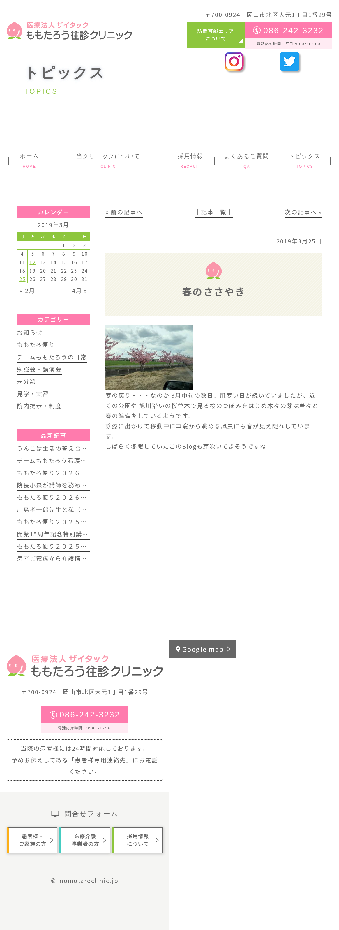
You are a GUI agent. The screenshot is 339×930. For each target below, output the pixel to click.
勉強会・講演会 (39, 369)
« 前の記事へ (124, 212)
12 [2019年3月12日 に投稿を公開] (32, 262)
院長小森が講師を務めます (55, 485)
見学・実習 (33, 393)
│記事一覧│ (214, 212)
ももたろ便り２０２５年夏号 (58, 546)
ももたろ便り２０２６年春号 (58, 472)
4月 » (79, 290)
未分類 (26, 381)
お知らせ (30, 332)
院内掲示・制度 (39, 406)
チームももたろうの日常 (52, 357)
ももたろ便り (36, 344)
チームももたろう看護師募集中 (61, 460)
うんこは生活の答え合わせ (55, 448)
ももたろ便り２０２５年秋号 (58, 521)
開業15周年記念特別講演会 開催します (73, 534)
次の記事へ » (303, 212)
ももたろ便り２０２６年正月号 (61, 497)
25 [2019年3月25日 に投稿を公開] (22, 279)
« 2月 (27, 290)
